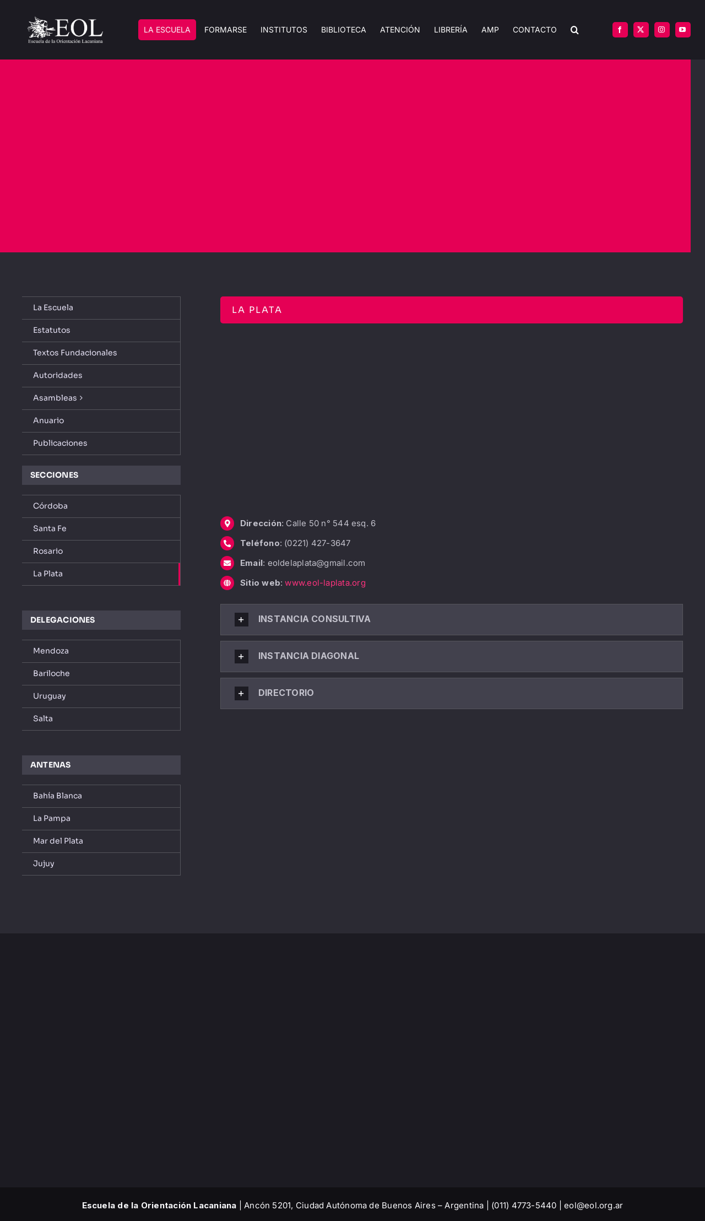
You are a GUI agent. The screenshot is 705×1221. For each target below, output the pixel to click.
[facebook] (620, 29)
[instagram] (662, 29)
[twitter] (641, 29)
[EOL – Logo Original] (65, 20)
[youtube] (683, 29)
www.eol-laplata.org (325, 582)
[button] (574, 30)
